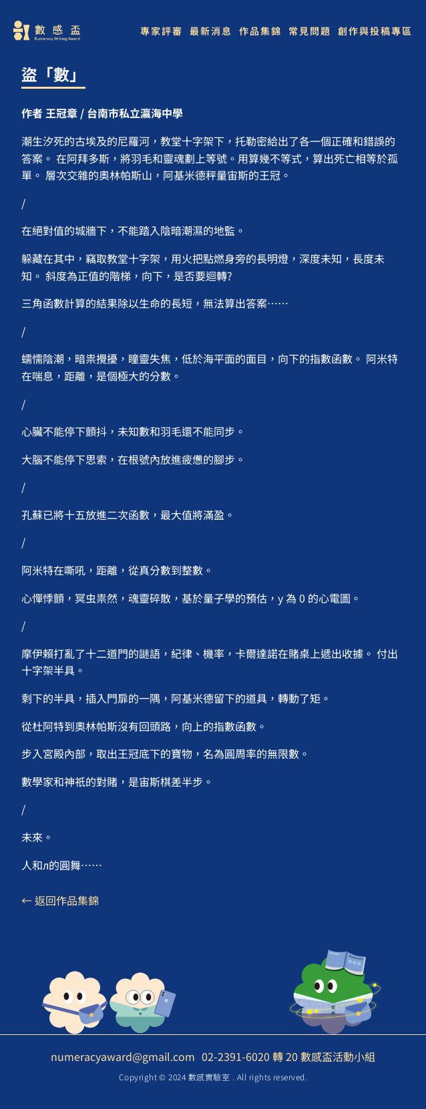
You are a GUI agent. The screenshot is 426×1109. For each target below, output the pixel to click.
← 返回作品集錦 (60, 900)
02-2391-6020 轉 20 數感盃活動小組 (288, 1056)
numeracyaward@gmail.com (123, 1056)
